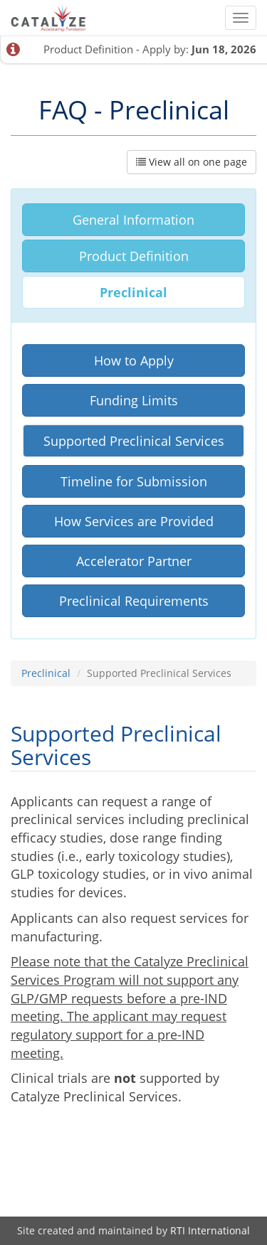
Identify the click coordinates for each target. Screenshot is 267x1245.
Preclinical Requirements (134, 600)
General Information (133, 219)
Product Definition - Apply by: (149, 49)
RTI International (210, 1230)
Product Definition (134, 256)
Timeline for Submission (134, 481)
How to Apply (134, 360)
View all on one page (191, 162)
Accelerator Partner (134, 561)
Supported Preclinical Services (133, 440)
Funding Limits (134, 400)
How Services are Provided (134, 521)
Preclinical (133, 292)
